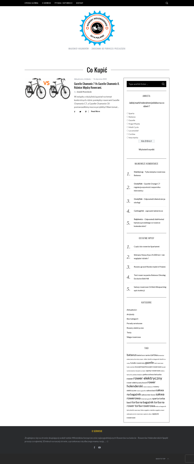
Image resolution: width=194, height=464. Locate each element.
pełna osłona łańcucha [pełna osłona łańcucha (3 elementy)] (152, 374)
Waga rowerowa (134, 337)
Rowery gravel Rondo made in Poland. (150, 266)
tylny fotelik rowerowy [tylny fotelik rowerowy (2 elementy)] (133, 410)
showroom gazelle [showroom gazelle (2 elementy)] (146, 399)
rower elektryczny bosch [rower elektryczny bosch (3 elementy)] (137, 382)
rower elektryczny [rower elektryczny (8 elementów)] (147, 378)
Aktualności (79, 79)
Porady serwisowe (134, 323)
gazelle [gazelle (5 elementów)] (149, 362)
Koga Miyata (134, 124)
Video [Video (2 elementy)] (142, 410)
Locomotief (134, 130)
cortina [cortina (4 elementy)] (154, 355)
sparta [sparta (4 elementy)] (155, 398)
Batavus (132, 117)
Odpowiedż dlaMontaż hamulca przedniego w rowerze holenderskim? (149, 222)
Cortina (132, 134)
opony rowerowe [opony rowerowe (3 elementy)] (153, 370)
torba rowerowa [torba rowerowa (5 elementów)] (145, 405)
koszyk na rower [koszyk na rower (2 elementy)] (141, 371)
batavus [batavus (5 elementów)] (131, 355)
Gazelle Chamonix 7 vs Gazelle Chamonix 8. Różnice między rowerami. (96, 85)
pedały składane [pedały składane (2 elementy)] (138, 374)
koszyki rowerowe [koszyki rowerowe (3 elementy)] (153, 367)
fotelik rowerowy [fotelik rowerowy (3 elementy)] (137, 363)
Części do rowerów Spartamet (146, 246)
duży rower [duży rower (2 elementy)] (140, 359)
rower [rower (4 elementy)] (130, 378)
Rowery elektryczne (135, 328)
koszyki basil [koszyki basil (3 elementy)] (140, 367)
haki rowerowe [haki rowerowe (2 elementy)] (158, 363)
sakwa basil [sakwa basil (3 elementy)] (151, 390)
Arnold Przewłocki (84, 92)
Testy (129, 332)
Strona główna (31, 3)
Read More (95, 111)
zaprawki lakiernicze (154, 211)
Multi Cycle (134, 127)
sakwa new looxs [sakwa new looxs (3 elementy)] (148, 395)
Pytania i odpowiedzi (64, 3)
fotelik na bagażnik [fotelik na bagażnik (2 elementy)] (153, 359)
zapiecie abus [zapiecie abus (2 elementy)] (147, 414)
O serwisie (46, 3)
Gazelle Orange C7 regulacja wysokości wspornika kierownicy (147, 187)
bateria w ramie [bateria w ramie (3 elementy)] (143, 355)
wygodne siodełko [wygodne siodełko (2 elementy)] (149, 410)
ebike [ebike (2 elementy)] (145, 359)
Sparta (131, 113)
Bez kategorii (132, 319)
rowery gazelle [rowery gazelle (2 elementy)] (141, 390)
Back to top (162, 458)
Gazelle (132, 120)
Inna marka (133, 137)
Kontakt (79, 3)
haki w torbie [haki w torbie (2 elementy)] (131, 367)
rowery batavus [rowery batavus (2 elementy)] (148, 387)
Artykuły (87, 79)
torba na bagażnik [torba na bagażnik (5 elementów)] (143, 402)
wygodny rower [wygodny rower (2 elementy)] (159, 410)
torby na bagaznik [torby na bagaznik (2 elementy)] (160, 406)
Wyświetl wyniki (146, 149)
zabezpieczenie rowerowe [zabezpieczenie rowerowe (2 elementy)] (135, 414)
